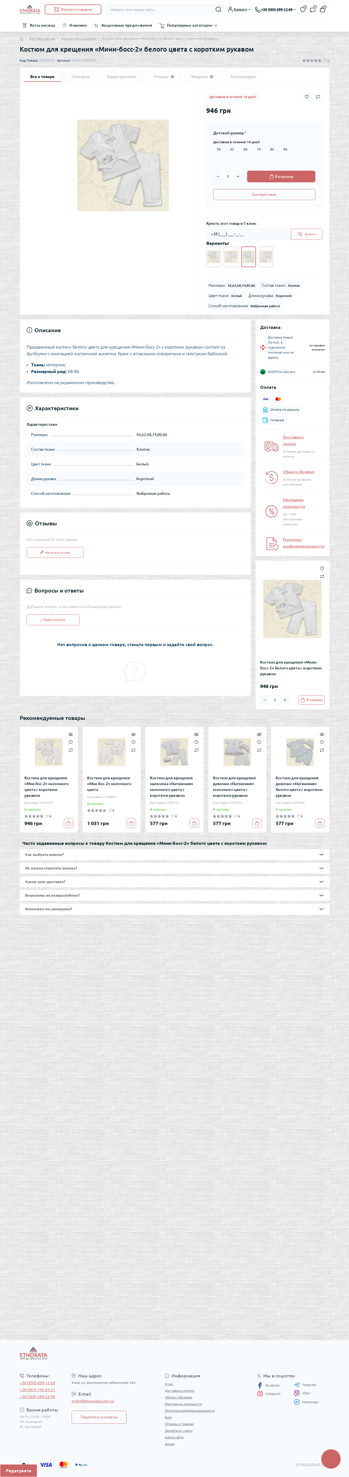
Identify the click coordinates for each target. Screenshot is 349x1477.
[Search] (218, 9)
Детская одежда (42, 38)
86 (285, 149)
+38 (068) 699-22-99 (37, 1397)
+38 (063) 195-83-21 (37, 1390)
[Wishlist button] (306, 96)
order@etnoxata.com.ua (93, 1401)
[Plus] (237, 176)
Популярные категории (190, 25)
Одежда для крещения (79, 38)
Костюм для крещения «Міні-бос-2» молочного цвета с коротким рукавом (46, 787)
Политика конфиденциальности (190, 1410)
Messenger (306, 1402)
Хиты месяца (42, 25)
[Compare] (71, 749)
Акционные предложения (126, 25)
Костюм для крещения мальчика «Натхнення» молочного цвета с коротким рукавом (171, 787)
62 (232, 149)
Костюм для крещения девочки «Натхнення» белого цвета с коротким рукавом (299, 787)
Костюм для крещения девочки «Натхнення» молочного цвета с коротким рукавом (234, 787)
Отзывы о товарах (179, 1424)
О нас (169, 1384)
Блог (168, 1417)
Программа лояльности (183, 1404)
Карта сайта (174, 1437)
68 (245, 149)
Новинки (78, 25)
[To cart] (311, 700)
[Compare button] (317, 96)
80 (272, 149)
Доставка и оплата (179, 1390)
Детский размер (230, 133)
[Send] (306, 234)
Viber (302, 1393)
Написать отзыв (55, 552)
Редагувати (18, 1470)
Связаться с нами (178, 1430)
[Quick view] (71, 734)
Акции (170, 1444)
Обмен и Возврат (299, 472)
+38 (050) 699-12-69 (37, 1383)
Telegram (305, 1384)
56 (219, 149)
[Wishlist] (71, 742)
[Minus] (218, 176)
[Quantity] (227, 176)
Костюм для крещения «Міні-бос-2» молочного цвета (109, 784)
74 (259, 149)
